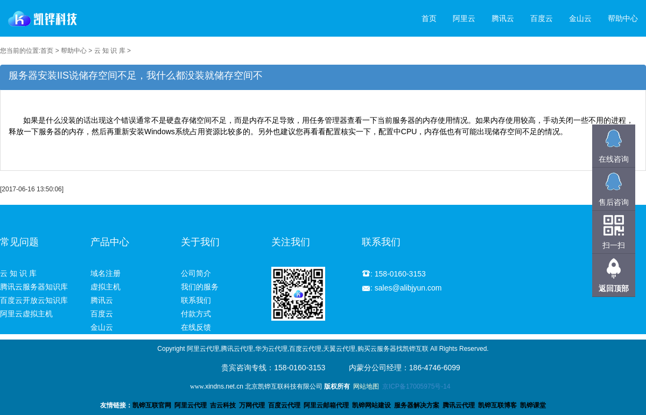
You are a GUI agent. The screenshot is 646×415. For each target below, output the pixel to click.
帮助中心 (623, 18)
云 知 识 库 (109, 50)
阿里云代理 (190, 405)
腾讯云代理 (459, 405)
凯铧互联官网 (151, 405)
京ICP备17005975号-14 (416, 386)
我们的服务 (200, 286)
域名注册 (105, 273)
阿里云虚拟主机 (26, 313)
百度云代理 (284, 405)
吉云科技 (223, 405)
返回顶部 (614, 288)
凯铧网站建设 (371, 405)
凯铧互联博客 (497, 405)
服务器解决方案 (418, 405)
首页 (429, 18)
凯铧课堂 (533, 405)
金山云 (580, 18)
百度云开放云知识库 (34, 300)
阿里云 (464, 18)
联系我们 (196, 300)
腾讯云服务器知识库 (34, 286)
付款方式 (196, 313)
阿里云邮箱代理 (326, 405)
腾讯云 (502, 18)
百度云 (541, 18)
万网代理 (252, 405)
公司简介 (196, 273)
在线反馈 (196, 327)
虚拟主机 (105, 286)
